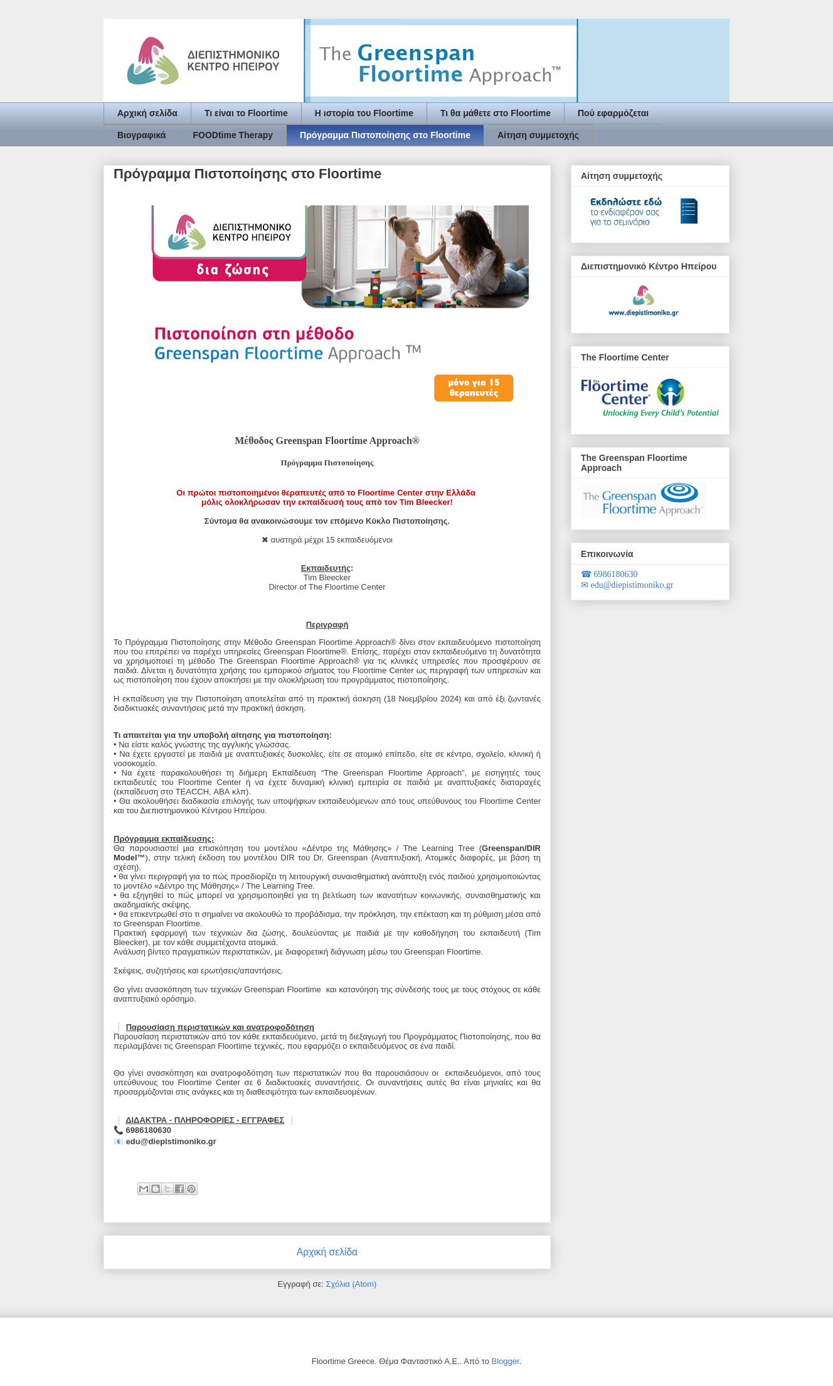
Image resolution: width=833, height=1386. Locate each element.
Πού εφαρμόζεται (613, 113)
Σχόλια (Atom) (351, 1284)
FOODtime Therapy (233, 135)
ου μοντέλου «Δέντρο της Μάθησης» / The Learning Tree (363, 848)
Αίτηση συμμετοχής (538, 135)
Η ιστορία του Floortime (364, 113)
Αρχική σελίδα (147, 113)
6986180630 (609, 574)
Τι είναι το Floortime (246, 113)
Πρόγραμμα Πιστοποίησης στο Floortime (385, 135)
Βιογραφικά (141, 135)
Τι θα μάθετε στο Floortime (495, 113)
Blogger (505, 1361)
